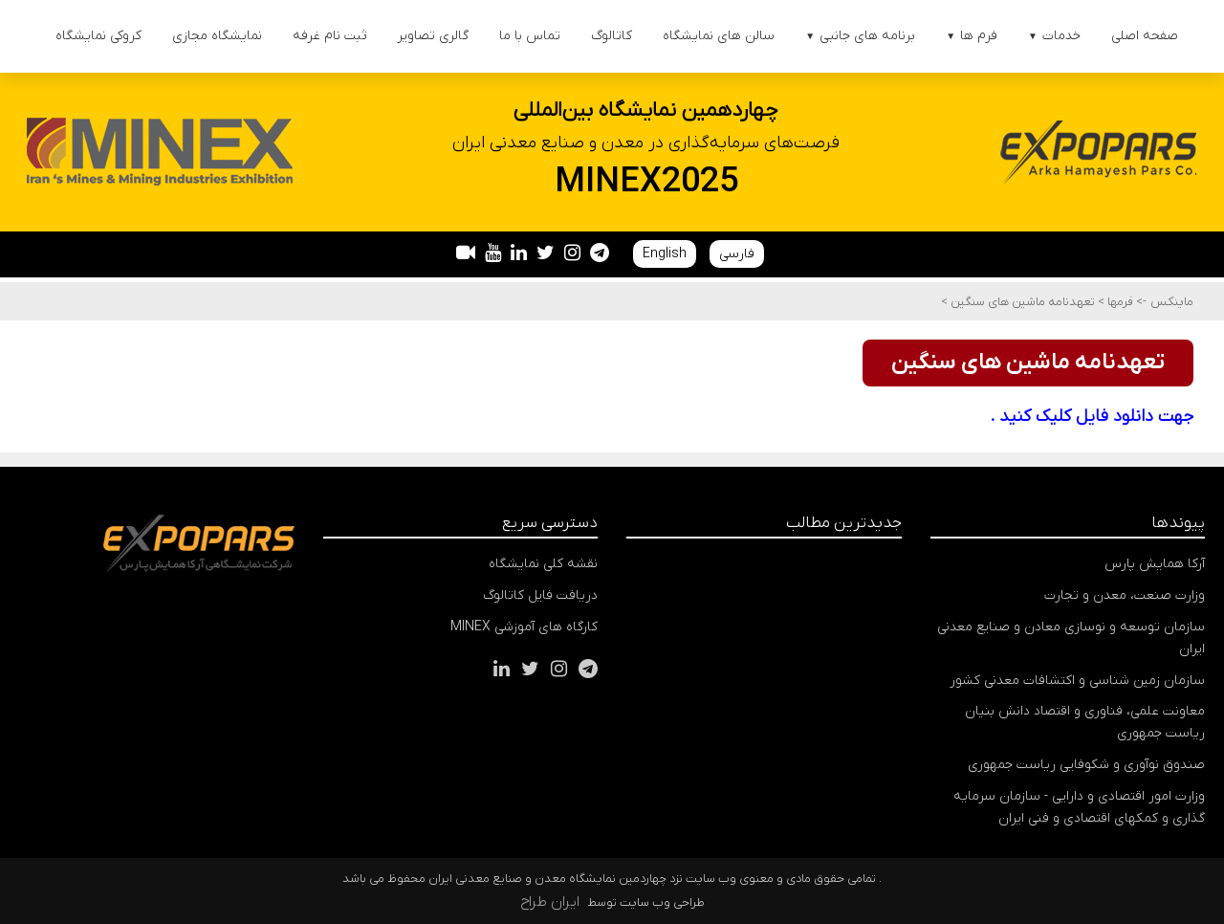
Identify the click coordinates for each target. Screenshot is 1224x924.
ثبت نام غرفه (329, 36)
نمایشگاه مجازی (217, 36)
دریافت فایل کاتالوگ (540, 595)
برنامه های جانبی (860, 36)
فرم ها (971, 36)
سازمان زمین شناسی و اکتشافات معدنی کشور (1077, 680)
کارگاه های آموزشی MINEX (524, 627)
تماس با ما (529, 36)
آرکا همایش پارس (1154, 564)
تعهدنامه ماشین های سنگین (1021, 302)
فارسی (736, 254)
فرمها (1118, 302)
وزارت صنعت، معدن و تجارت (1124, 595)
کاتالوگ (611, 36)
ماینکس (1171, 302)
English (665, 254)
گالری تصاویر (433, 36)
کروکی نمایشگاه (98, 36)
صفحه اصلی (1144, 36)
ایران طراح (549, 902)
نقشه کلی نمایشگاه (543, 564)
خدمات (1054, 36)
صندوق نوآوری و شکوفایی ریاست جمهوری (1086, 765)
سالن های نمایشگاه (719, 36)
